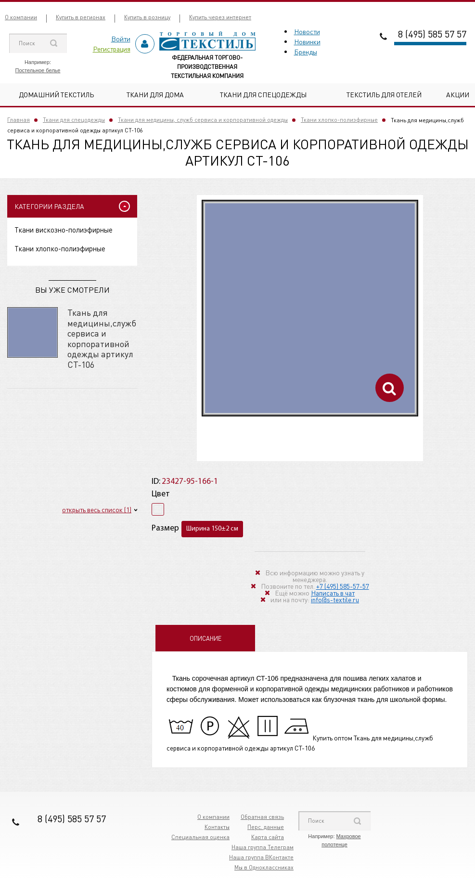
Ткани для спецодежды (263, 94)
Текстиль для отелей (384, 94)
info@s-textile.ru (335, 599)
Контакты (217, 826)
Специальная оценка (200, 837)
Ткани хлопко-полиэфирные (339, 119)
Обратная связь (262, 816)
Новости (307, 31)
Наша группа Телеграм (262, 847)
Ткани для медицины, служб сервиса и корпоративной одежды (203, 119)
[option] (310, 308)
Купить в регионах (80, 17)
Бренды (305, 51)
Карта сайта (267, 837)
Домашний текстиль (56, 94)
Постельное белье (38, 70)
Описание (205, 638)
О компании (21, 17)
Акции (457, 94)
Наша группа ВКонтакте (261, 857)
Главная (18, 119)
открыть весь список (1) (96, 509)
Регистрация (111, 48)
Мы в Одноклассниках (264, 867)
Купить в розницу (147, 17)
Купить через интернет (220, 17)
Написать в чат (333, 592)
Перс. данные (265, 826)
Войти (120, 38)
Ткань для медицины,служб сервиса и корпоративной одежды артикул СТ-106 (101, 338)
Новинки (307, 41)
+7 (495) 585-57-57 (342, 586)
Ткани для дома (155, 94)
